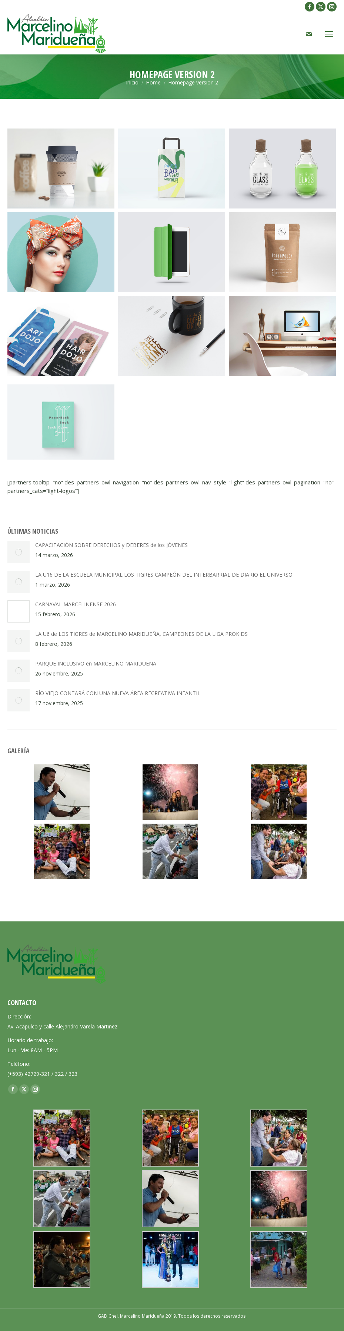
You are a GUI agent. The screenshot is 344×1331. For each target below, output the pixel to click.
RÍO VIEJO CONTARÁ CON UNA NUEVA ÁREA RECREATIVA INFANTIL (117, 693)
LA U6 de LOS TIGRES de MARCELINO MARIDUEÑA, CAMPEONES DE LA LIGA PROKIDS (141, 633)
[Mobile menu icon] (329, 34)
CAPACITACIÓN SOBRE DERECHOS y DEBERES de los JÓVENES (111, 544)
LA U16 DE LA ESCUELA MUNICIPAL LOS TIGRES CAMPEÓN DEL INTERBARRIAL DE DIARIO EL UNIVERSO (164, 574)
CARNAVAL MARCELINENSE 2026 (75, 604)
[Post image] (18, 552)
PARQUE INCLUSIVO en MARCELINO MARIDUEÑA (95, 663)
